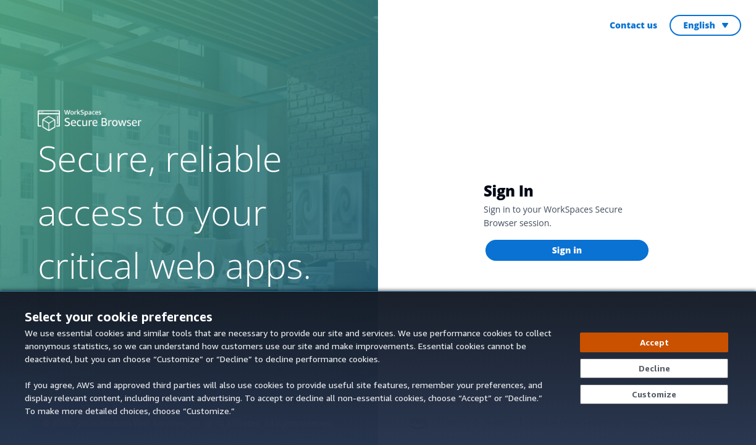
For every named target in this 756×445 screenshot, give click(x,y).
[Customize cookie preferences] (654, 394)
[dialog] (378, 368)
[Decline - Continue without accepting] (654, 368)
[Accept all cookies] (654, 342)
